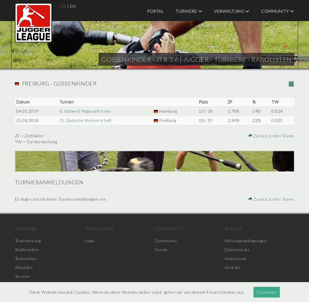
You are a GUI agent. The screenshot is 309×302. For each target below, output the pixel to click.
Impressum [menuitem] (236, 258)
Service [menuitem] (233, 228)
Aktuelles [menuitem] (24, 267)
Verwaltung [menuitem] (231, 11)
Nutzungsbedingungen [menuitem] (246, 240)
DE (63, 6)
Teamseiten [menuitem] (26, 258)
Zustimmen (266, 292)
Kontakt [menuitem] (233, 267)
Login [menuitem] (90, 240)
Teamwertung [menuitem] (28, 240)
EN (73, 6)
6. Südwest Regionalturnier (85, 111)
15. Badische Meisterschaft (85, 120)
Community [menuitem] (277, 11)
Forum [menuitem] (161, 249)
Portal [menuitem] (155, 11)
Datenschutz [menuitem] (237, 249)
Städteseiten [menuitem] (27, 249)
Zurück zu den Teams (271, 135)
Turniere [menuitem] (188, 11)
